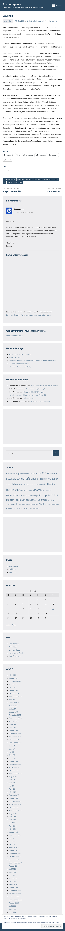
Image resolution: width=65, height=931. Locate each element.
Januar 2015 (13, 730)
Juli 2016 (12, 709)
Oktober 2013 (14, 770)
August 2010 (14, 866)
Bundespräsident (9, 179)
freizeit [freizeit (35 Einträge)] (9, 479)
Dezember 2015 (15, 715)
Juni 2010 (12, 872)
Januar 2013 (13, 798)
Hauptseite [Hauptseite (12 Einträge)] (9, 484)
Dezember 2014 (15, 733)
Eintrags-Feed (14, 650)
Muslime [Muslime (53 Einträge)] (18, 495)
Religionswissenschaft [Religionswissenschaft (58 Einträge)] (26, 499)
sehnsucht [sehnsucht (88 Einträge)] (12, 504)
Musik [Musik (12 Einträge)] (42, 490)
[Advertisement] (22, 426)
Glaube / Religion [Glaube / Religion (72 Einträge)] (40, 478)
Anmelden (13, 647)
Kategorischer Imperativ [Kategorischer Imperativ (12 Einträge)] (32, 484)
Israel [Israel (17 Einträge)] (20, 485)
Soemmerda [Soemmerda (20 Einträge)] (26, 504)
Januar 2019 (13, 690)
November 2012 (15, 804)
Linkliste (12, 569)
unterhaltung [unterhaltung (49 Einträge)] (23, 508)
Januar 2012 (13, 832)
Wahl (20, 182)
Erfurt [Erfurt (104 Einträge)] (45, 473)
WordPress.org (15, 656)
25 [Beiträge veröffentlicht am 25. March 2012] (53, 613)
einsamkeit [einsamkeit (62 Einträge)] (36, 473)
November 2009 (15, 894)
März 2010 (12, 881)
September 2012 (15, 810)
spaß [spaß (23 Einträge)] (36, 504)
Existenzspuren (12, 4)
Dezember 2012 (15, 801)
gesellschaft (48, 179)
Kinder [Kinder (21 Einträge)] (41, 485)
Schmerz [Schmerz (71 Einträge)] (42, 499)
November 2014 (15, 736)
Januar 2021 (13, 678)
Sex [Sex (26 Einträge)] (20, 504)
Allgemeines (8, 21)
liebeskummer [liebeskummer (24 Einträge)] (25, 490)
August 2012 (14, 813)
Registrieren (14, 644)
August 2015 (13, 721)
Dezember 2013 (15, 764)
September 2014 (15, 743)
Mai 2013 (12, 786)
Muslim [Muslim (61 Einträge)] (48, 489)
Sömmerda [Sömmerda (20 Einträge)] (52, 504)
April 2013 (12, 789)
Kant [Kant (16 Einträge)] (24, 485)
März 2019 (12, 687)
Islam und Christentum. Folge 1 (21, 367)
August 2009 (14, 903)
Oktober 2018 (14, 693)
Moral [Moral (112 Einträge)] (37, 489)
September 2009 (15, 900)
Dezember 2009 (15, 890)
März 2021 (12, 675)
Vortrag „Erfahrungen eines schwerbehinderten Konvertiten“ (32, 361)
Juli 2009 (12, 906)
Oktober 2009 (14, 897)
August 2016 (13, 706)
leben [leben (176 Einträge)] (10, 490)
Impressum (13, 566)
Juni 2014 (12, 749)
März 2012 (12, 829)
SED (15, 182)
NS (4, 182)
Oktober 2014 (14, 740)
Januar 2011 (13, 850)
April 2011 (12, 841)
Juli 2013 (12, 780)
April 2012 (13, 826)
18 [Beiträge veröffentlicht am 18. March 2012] (53, 609)
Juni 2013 (12, 783)
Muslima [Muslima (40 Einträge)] (10, 495)
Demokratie (38, 179)
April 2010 (13, 878)
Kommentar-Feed (16, 653)
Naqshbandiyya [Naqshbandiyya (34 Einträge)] (29, 495)
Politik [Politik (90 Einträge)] (54, 495)
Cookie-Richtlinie (54, 922)
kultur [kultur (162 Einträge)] (48, 484)
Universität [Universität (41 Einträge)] (11, 508)
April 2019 (12, 684)
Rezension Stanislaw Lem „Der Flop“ (44, 386)
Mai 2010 (12, 875)
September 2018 (15, 696)
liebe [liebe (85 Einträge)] (17, 489)
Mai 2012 (12, 823)
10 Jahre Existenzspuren (40, 401)
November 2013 (15, 767)
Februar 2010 (14, 884)
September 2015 (15, 718)
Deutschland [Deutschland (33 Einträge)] (24, 473)
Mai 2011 (12, 838)
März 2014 (12, 758)
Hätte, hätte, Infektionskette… (20, 354)
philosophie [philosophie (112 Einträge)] (43, 495)
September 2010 (15, 863)
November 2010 (15, 857)
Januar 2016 (13, 712)
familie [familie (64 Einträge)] (53, 473)
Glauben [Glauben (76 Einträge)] (53, 478)
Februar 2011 (14, 847)
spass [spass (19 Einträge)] (33, 504)
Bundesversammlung (24, 179)
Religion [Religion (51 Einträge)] (10, 499)
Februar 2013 (14, 795)
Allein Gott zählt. (15, 357)
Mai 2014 (12, 752)
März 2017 (12, 699)
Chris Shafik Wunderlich (35, 21)
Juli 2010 (12, 869)
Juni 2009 (13, 909)
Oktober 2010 (14, 860)
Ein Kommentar (51, 21)
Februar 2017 (14, 703)
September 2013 (15, 773)
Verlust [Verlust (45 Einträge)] (33, 508)
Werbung (12, 572)
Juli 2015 (12, 724)
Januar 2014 (13, 761)
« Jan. (8, 625)
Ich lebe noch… (28, 398)
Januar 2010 (13, 887)
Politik (10, 182)
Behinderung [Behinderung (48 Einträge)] (12, 473)
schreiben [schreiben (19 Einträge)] (51, 500)
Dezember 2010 (15, 853)
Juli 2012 (12, 817)
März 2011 (12, 844)
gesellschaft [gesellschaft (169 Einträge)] (21, 478)
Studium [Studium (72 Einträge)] (43, 504)
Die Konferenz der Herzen (19, 364)
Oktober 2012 (14, 807)
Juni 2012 (12, 820)
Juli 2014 (12, 746)
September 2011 (15, 835)
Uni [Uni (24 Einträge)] (57, 504)
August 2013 (13, 776)
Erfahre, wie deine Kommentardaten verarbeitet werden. (28, 315)
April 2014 (13, 755)
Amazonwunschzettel (14, 335)
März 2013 (12, 792)
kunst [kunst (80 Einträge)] (55, 484)
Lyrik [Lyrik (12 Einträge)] (32, 490)
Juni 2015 (12, 727)
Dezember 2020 (15, 681)
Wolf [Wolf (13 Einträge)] (37, 509)
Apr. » (14, 625)
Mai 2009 (12, 912)
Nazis (56, 179)
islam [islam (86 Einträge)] (15, 484)
